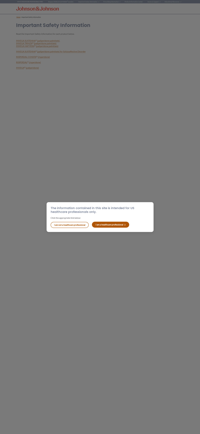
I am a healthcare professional (69, 225)
